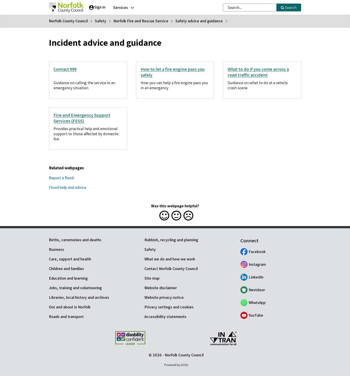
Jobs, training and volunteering (75, 287)
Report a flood (61, 177)
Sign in (99, 7)
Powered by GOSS (176, 365)
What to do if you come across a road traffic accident (258, 72)
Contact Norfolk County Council (171, 268)
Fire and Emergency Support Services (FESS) (82, 118)
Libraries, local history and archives (79, 297)
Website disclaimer (160, 287)
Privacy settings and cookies (169, 307)
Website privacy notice (164, 297)
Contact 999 (65, 69)
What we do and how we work (169, 259)
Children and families (66, 268)
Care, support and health (70, 259)
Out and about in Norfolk (70, 307)
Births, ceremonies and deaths (75, 239)
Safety (100, 20)
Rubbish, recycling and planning (171, 239)
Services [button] (120, 7)
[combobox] (250, 7)
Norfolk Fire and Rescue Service (140, 20)
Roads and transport (66, 316)
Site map (152, 278)
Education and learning (68, 278)
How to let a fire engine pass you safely (173, 72)
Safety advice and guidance (199, 20)
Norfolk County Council (68, 20)
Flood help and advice (67, 187)
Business (56, 249)
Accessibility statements (165, 316)
